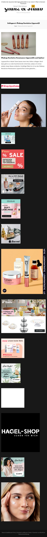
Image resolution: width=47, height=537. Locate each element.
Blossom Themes (28, 532)
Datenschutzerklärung (23, 534)
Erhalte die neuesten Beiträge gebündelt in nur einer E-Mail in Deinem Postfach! (23, 2)
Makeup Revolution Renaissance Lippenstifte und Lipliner (22, 58)
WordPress (42, 532)
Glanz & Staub (23, 8)
